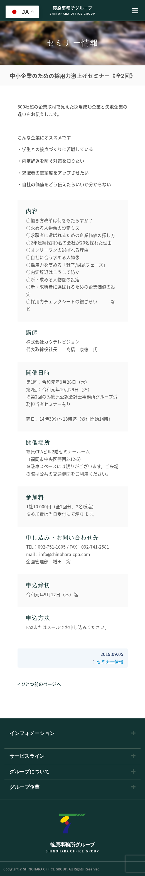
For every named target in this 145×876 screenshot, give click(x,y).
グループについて (29, 771)
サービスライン (27, 756)
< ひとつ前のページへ (39, 684)
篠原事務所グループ (73, 10)
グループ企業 (24, 787)
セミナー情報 (110, 661)
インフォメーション (32, 733)
